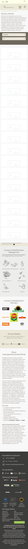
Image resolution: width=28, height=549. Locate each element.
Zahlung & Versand (18, 512)
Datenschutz (5, 512)
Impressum (4, 511)
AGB (15, 511)
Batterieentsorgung (18, 514)
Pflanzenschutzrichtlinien (8, 519)
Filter (14, 43)
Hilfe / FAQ (16, 517)
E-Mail (23, 420)
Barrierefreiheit (17, 519)
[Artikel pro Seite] (14, 38)
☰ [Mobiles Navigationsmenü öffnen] (25, 6)
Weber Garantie (6, 520)
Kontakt (4, 517)
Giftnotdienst (5, 516)
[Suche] (24, 1)
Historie (16, 516)
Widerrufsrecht (5, 514)
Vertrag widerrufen (19, 522)
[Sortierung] (14, 34)
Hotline (17, 420)
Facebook (12, 420)
